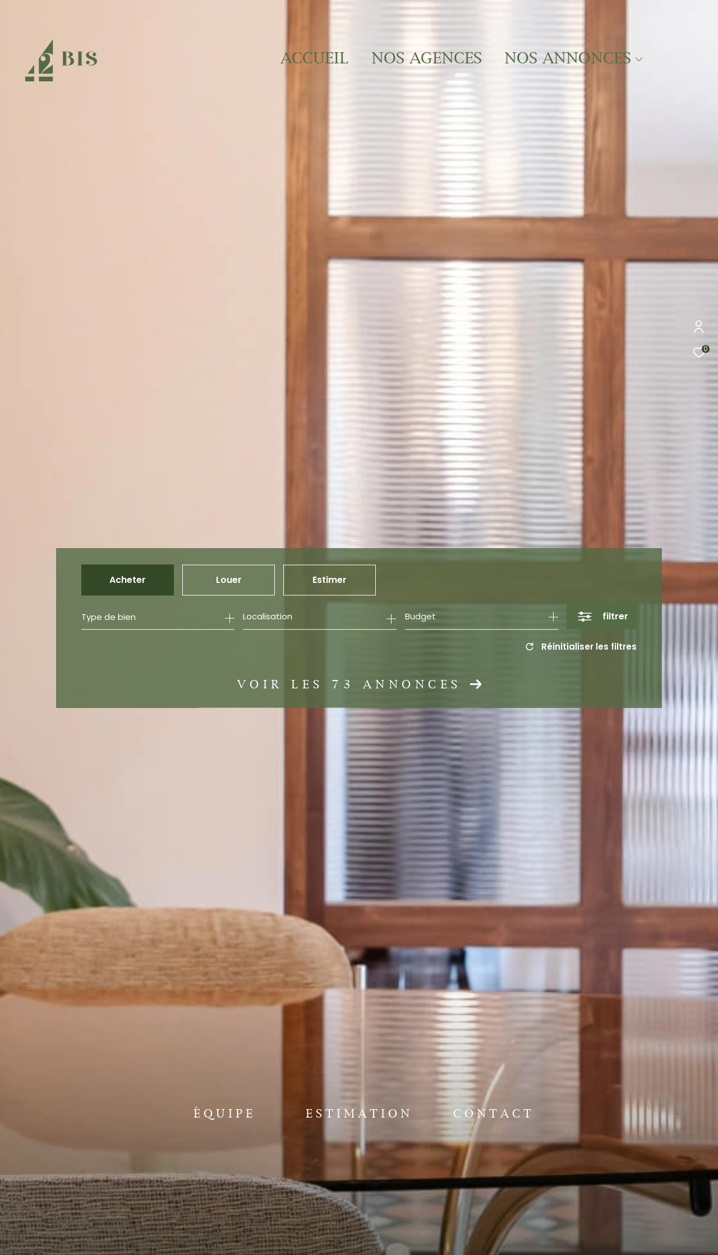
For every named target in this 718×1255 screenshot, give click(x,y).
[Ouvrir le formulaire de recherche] (602, 616)
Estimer (329, 579)
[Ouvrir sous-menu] (639, 59)
